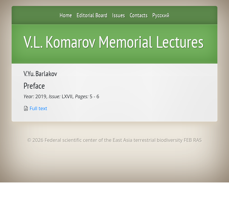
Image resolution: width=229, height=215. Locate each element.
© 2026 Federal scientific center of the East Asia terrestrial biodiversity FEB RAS (114, 140)
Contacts (139, 15)
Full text (38, 108)
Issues (118, 15)
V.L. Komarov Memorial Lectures (114, 41)
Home (66, 15)
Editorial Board (92, 15)
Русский (160, 15)
